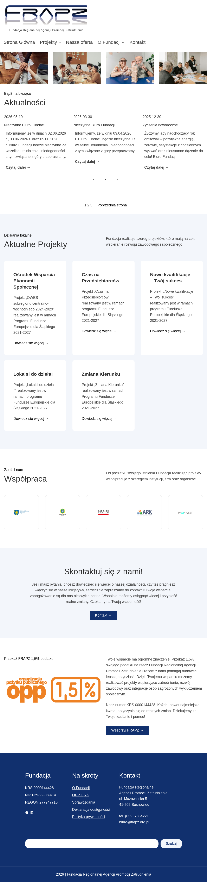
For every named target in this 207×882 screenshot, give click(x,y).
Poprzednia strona (112, 205)
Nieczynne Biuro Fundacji (24, 125)
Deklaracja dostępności (91, 809)
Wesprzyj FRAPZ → (127, 730)
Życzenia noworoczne (160, 125)
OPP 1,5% (80, 795)
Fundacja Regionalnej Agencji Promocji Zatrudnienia (46, 30)
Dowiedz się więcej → (31, 343)
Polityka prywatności (88, 817)
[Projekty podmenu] (59, 42)
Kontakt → (103, 615)
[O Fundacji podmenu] (123, 42)
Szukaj (171, 844)
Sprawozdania (83, 802)
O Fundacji (81, 788)
